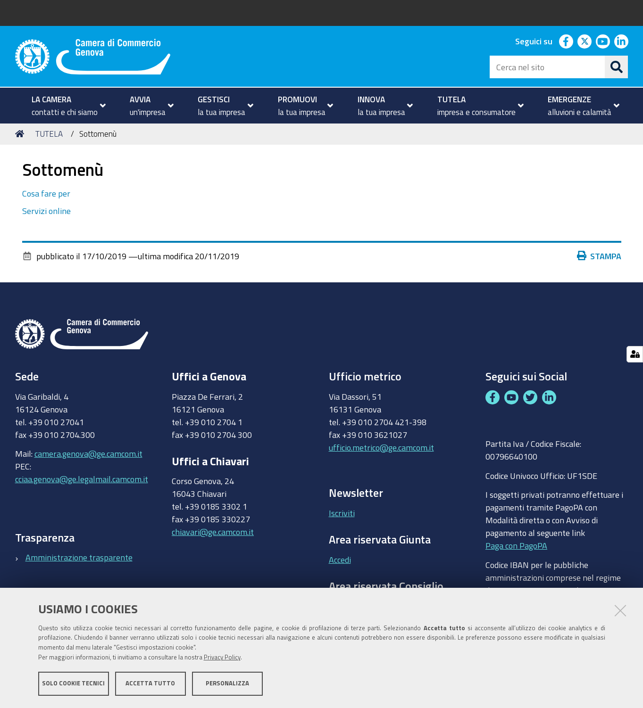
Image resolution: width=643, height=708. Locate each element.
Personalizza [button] (227, 683)
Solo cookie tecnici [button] (73, 683)
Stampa (601, 256)
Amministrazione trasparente (79, 557)
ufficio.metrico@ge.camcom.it (381, 447)
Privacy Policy (222, 657)
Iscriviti (342, 513)
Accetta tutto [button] (150, 683)
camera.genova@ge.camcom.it (88, 453)
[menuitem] (65, 105)
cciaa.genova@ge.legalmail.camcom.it (81, 479)
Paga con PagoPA (516, 543)
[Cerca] (616, 67)
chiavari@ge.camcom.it (213, 531)
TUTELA (49, 134)
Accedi (340, 559)
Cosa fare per (46, 193)
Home (21, 134)
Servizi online (46, 210)
